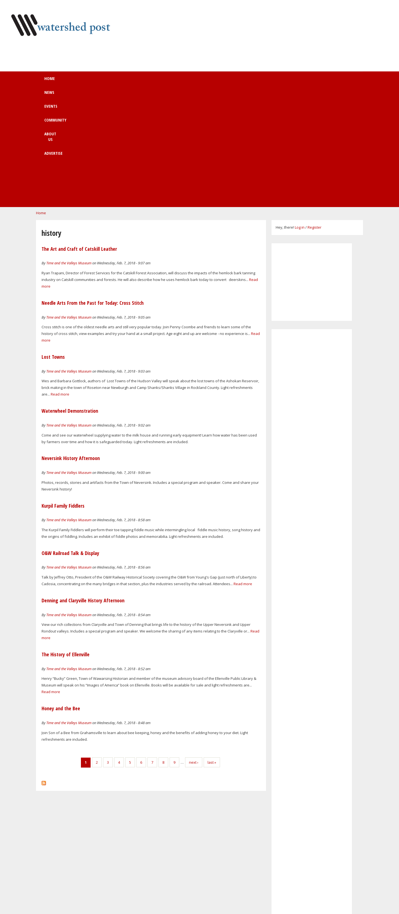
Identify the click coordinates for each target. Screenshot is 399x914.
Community (168, 81)
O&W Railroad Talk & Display (70, 439)
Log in (300, 113)
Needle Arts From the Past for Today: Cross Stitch (93, 189)
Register (314, 113)
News (104, 81)
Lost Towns (53, 243)
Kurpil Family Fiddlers (63, 392)
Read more (60, 280)
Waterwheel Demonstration (70, 297)
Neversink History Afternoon (71, 344)
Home (76, 81)
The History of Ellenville (65, 541)
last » (212, 648)
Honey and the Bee (61, 595)
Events (133, 81)
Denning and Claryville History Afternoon (83, 487)
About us (205, 81)
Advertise (241, 81)
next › (193, 648)
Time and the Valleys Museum (68, 149)
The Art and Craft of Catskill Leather (79, 135)
